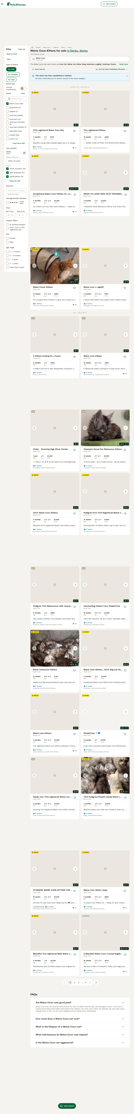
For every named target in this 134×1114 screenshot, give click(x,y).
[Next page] (96, 982)
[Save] (74, 131)
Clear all (21, 49)
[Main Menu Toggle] (2, 4)
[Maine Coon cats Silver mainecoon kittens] (54, 648)
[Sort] (112, 69)
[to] (23, 215)
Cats (8, 59)
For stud (11, 80)
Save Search (38, 69)
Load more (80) (18, 143)
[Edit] (24, 153)
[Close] (127, 76)
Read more (123, 64)
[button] (105, 172)
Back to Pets (12, 54)
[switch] (23, 88)
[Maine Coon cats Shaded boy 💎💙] (105, 712)
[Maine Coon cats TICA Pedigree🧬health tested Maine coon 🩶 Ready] (105, 775)
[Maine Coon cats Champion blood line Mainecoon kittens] (105, 428)
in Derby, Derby (77, 50)
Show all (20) (14, 181)
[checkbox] (7, 103)
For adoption (13, 74)
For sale (11, 69)
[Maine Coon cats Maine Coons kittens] (54, 265)
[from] (12, 215)
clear (23, 93)
